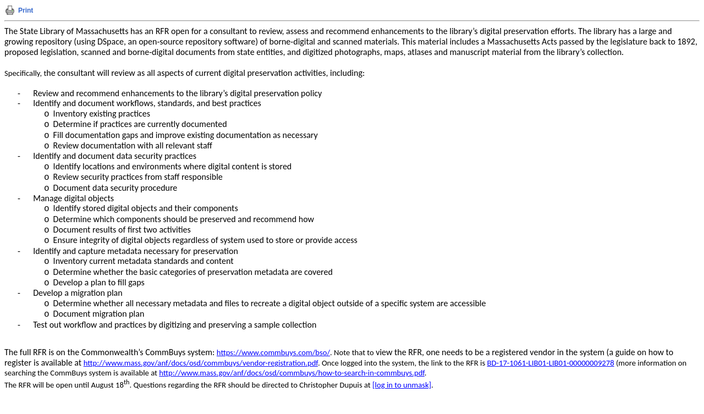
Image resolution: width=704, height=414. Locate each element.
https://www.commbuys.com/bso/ (273, 352)
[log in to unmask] (401, 385)
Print (25, 10)
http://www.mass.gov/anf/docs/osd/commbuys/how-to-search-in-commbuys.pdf (292, 373)
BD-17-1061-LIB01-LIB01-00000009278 (550, 363)
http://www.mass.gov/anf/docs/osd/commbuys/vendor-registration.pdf (201, 363)
